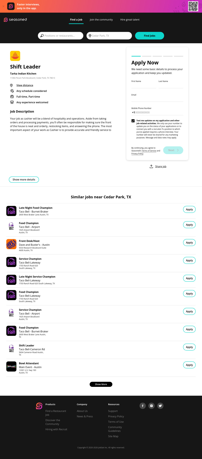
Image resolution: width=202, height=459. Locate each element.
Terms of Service (149, 150)
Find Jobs (149, 35)
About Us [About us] (82, 411)
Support (113, 411)
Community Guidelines (115, 429)
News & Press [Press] (85, 416)
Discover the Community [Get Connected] (52, 422)
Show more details (24, 179)
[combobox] (60, 35)
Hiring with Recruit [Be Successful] (56, 429)
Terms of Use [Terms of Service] (116, 421)
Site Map (113, 436)
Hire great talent (130, 19)
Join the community (101, 19)
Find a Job (76, 19)
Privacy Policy (137, 153)
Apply (189, 209)
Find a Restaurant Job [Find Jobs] (55, 413)
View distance (24, 85)
